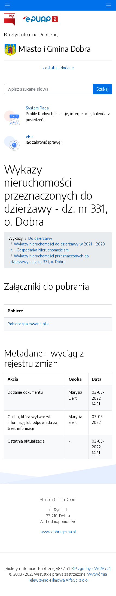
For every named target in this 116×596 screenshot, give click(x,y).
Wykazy (15, 238)
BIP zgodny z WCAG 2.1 (91, 568)
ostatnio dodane (59, 67)
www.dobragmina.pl (58, 531)
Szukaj (102, 89)
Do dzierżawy (40, 238)
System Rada (37, 107)
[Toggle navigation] (109, 5)
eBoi (29, 136)
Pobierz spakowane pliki (28, 323)
